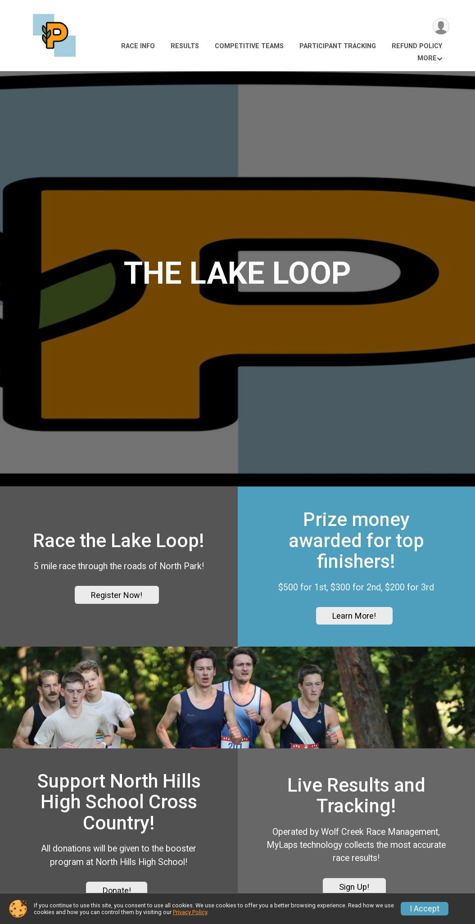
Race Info (138, 46)
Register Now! (116, 595)
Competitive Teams (249, 46)
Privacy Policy (190, 912)
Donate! (117, 890)
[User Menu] (441, 26)
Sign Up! (354, 887)
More (427, 58)
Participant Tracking (337, 46)
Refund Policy (417, 46)
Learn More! (354, 616)
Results (185, 46)
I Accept (424, 908)
